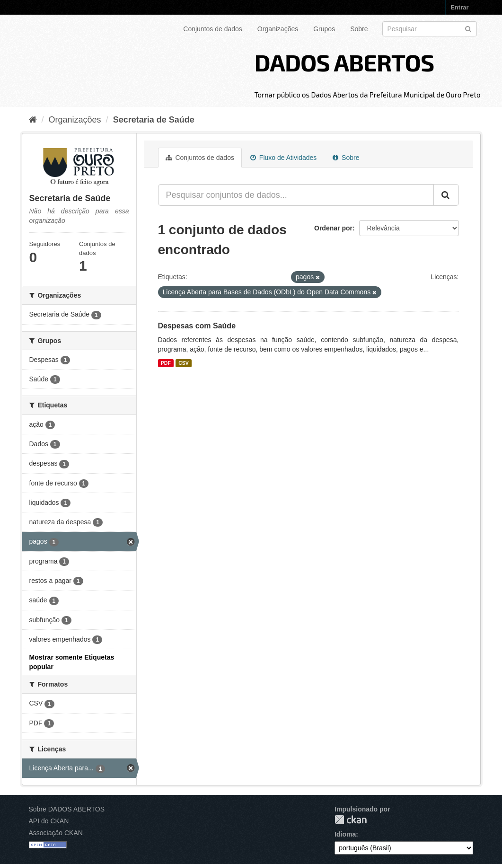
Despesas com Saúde (197, 326)
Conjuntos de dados (212, 29)
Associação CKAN (56, 833)
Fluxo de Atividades (283, 157)
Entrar (459, 7)
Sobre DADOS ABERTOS (67, 809)
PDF (166, 363)
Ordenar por (333, 228)
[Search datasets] (429, 28)
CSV (183, 363)
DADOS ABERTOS (344, 62)
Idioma (345, 834)
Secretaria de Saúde (153, 119)
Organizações (277, 29)
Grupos (324, 29)
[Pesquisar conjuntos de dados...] (296, 195)
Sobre (359, 29)
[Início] (33, 119)
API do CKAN (49, 821)
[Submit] (468, 28)
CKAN (351, 820)
